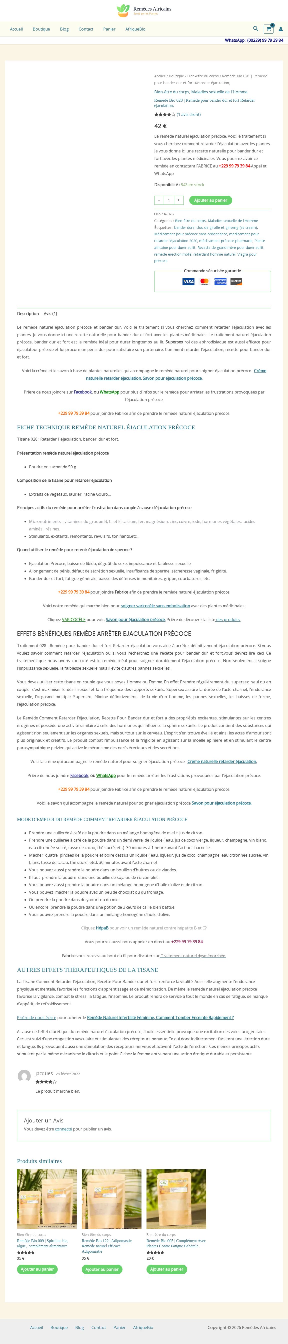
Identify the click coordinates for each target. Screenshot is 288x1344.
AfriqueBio (124, 29)
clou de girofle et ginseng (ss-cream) (226, 227)
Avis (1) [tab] (50, 313)
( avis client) (189, 114)
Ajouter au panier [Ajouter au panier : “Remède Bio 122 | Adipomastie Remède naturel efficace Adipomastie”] (103, 1269)
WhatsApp (109, 392)
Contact (79, 29)
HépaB (102, 928)
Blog (59, 29)
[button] (256, 29)
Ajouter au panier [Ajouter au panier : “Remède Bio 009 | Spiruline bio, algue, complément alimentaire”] (38, 1269)
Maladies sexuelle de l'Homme (219, 92)
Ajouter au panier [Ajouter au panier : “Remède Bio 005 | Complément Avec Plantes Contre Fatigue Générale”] (168, 1269)
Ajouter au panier (210, 200)
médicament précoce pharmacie (225, 240)
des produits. (227, 619)
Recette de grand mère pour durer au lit (231, 247)
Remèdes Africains (153, 9)
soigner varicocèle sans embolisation (155, 606)
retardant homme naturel (215, 254)
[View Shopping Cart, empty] (269, 29)
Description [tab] (28, 313)
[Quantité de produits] (169, 200)
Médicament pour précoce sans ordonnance (190, 234)
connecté (63, 1129)
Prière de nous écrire (36, 1017)
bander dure (184, 227)
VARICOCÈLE (74, 619)
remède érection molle (173, 254)
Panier (100, 29)
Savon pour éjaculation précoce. (172, 378)
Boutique (38, 29)
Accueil (15, 29)
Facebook (83, 392)
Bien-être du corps (203, 75)
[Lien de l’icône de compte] (280, 29)
